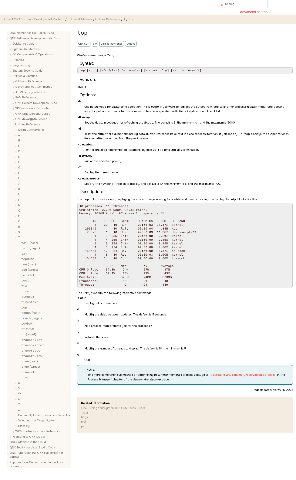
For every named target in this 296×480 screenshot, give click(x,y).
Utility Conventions (31, 130)
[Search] (265, 4)
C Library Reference (28, 81)
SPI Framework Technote (32, 108)
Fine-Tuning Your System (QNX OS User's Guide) (113, 408)
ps (82, 426)
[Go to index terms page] (220, 5)
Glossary (24, 426)
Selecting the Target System (37, 420)
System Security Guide (27, 71)
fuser (84, 412)
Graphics (18, 60)
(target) (30, 248)
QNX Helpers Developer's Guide (36, 103)
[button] (8, 33)
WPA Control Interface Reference (37, 431)
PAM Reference (25, 97)
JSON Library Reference (31, 92)
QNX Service (31, 119)
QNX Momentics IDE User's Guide (32, 33)
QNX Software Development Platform (39, 19)
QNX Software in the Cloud (28, 442)
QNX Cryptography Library (32, 114)
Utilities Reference (107, 19)
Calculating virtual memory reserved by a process (242, 375)
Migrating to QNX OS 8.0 (28, 437)
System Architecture (26, 49)
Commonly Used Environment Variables (44, 415)
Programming (21, 65)
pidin (84, 422)
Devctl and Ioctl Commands (33, 87)
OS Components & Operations (32, 54)
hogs (84, 417)
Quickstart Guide (23, 44)
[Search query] (246, 4)
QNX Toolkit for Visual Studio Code (32, 447)
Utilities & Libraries (80, 19)
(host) (29, 243)
